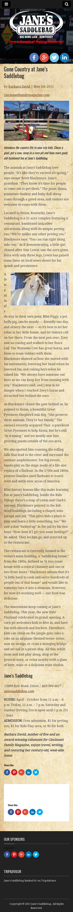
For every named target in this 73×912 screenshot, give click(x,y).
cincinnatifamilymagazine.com (27, 95)
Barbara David (19, 86)
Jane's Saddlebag (41, 903)
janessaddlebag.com (19, 691)
